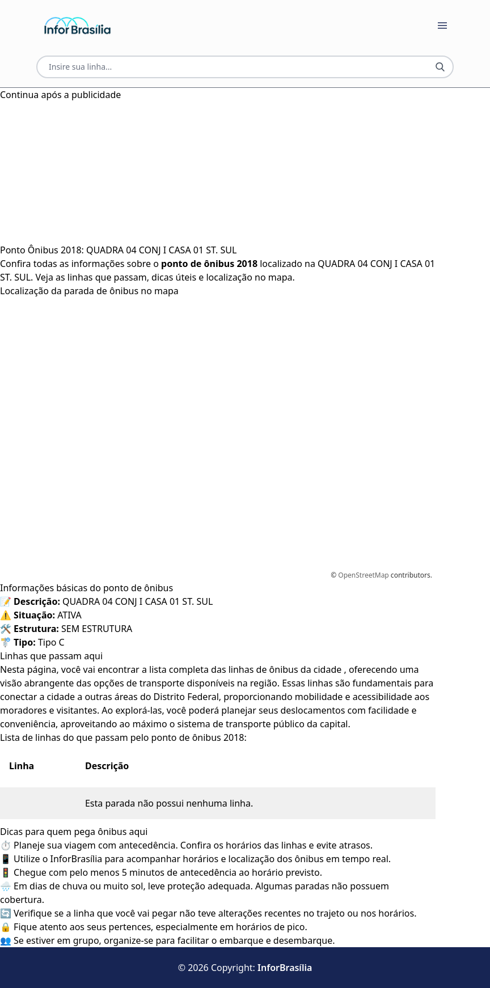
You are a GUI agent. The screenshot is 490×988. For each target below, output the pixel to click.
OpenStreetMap (363, 575)
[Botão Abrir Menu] (442, 25)
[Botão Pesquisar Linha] (440, 66)
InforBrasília (284, 967)
